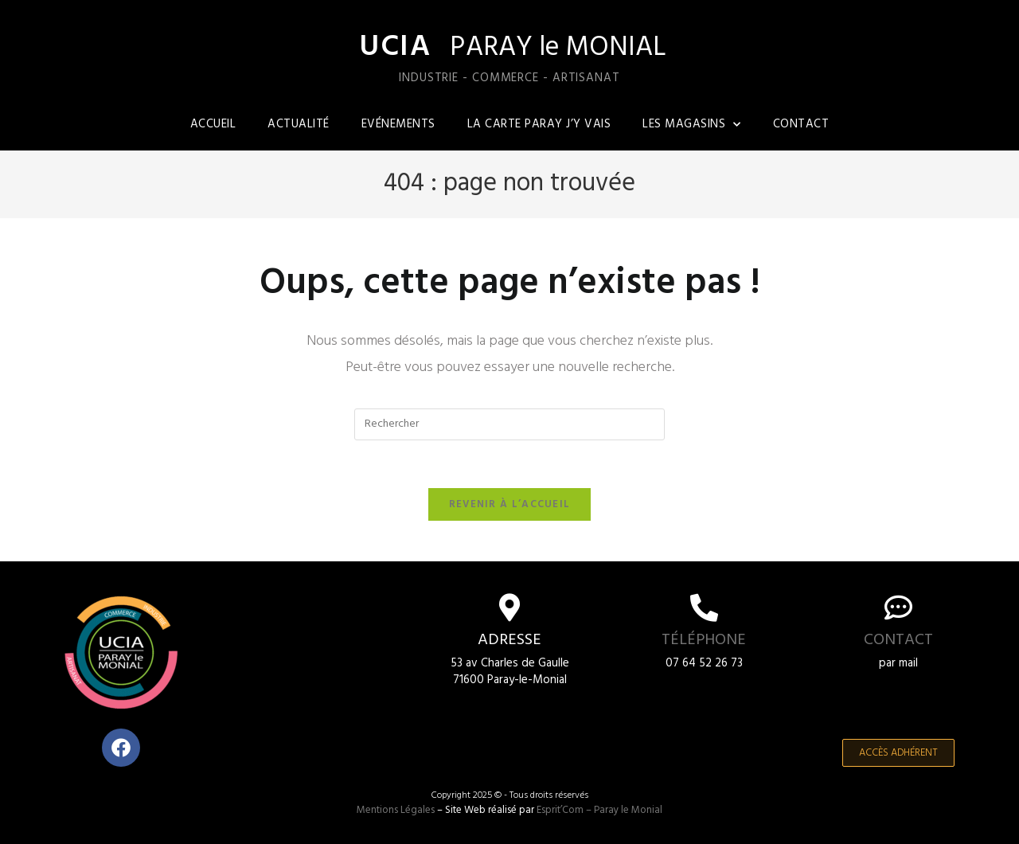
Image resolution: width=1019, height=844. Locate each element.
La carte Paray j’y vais (539, 124)
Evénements (398, 124)
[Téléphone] (704, 608)
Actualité (298, 124)
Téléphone (704, 641)
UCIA (394, 47)
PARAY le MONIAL (561, 48)
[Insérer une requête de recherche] (509, 424)
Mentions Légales (396, 811)
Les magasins (691, 124)
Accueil (213, 124)
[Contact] (898, 608)
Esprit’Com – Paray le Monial (599, 811)
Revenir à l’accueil (510, 505)
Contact (801, 124)
